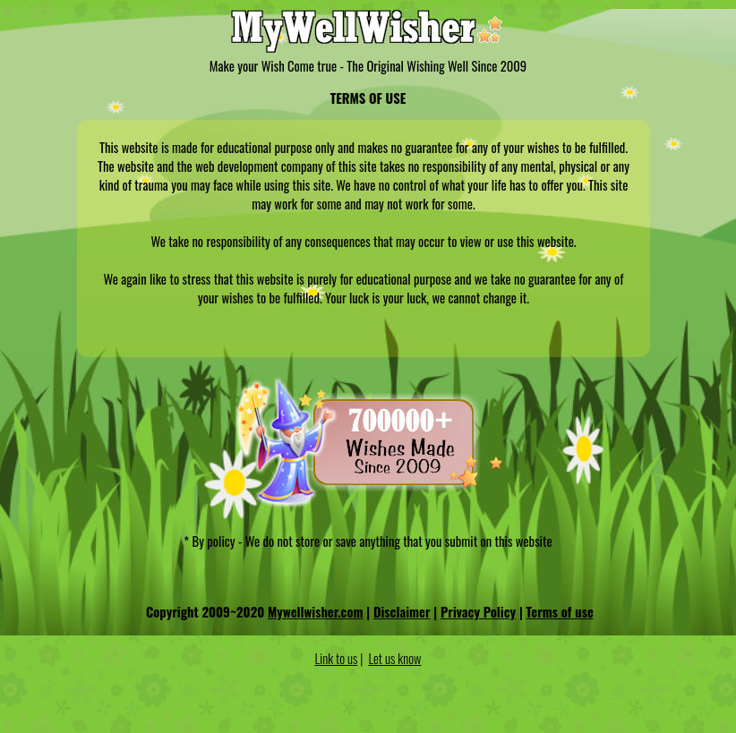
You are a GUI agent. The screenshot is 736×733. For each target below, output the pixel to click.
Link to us (336, 658)
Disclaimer (402, 611)
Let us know (395, 658)
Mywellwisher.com (316, 611)
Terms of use (560, 611)
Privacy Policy (478, 611)
